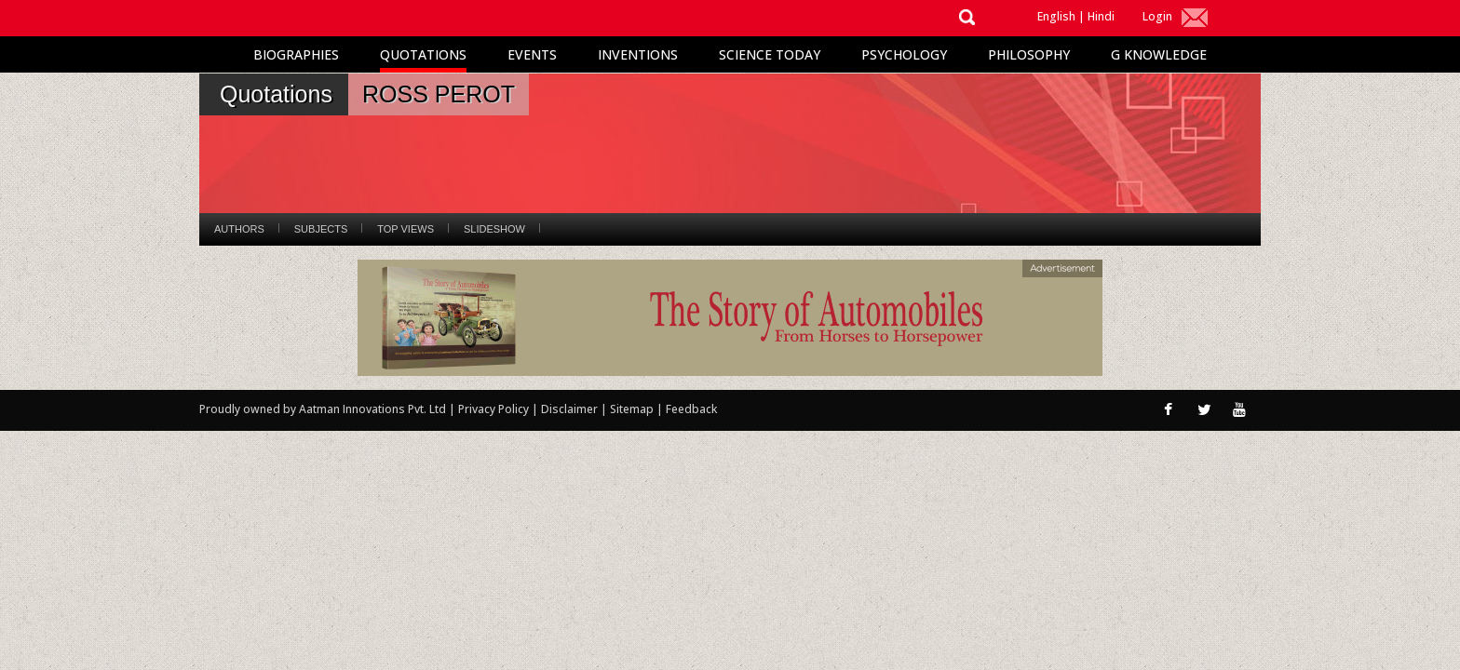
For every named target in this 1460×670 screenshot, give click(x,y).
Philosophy (1029, 54)
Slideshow (494, 228)
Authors (239, 228)
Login (1157, 16)
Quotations (423, 54)
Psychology (904, 54)
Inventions (638, 54)
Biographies (296, 54)
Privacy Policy (495, 409)
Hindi (1101, 16)
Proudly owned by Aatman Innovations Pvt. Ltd (322, 409)
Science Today (769, 54)
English (1056, 16)
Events (532, 54)
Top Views (405, 228)
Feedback (691, 409)
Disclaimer (569, 409)
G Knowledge (1159, 54)
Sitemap (633, 409)
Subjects (320, 228)
